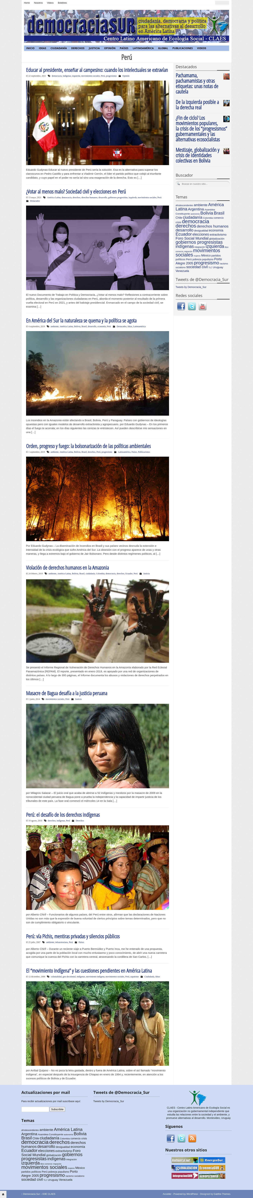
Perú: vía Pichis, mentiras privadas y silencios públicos (73, 936)
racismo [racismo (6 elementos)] (224, 263)
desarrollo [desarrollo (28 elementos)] (184, 230)
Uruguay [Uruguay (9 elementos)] (218, 267)
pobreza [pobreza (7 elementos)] (196, 259)
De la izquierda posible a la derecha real (197, 104)
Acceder (167, 1194)
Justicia (94, 48)
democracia (57, 76)
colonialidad (56, 976)
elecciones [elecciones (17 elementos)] (200, 234)
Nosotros (38, 3)
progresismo (111, 76)
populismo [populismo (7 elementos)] (207, 259)
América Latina (54, 197)
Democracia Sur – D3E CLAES (38, 1194)
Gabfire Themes (222, 1194)
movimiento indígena (95, 976)
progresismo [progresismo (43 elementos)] (206, 262)
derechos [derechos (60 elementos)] (186, 226)
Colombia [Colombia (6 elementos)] (208, 218)
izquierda (76, 76)
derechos (76, 197)
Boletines (62, 3)
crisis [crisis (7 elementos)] (178, 222)
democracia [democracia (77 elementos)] (195, 221)
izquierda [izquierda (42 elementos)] (215, 246)
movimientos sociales (90, 76)
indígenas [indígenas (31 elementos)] (185, 246)
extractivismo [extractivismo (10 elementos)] (218, 234)
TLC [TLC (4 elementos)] (210, 267)
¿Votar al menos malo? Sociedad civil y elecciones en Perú (76, 191)
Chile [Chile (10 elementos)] (179, 217)
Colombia (100, 573)
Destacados (35, 201)
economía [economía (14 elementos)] (216, 230)
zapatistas (134, 976)
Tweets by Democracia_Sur (191, 287)
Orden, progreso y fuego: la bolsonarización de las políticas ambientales (88, 446)
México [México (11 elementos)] (206, 255)
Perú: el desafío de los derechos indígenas (63, 814)
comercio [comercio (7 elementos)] (219, 218)
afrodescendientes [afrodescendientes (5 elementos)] (184, 205)
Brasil (84, 326)
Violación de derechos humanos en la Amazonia (67, 567)
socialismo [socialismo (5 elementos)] (181, 267)
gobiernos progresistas (118, 197)
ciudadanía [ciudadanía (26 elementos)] (192, 217)
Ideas (42, 48)
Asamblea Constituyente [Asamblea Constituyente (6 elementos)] (50, 1134)
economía (101, 326)
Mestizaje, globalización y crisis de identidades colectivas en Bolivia (197, 155)
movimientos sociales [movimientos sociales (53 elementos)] (198, 253)
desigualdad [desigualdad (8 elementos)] (201, 230)
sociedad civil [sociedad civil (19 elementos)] (197, 267)
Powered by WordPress (186, 1194)
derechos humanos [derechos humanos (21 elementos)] (213, 226)
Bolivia (77, 326)
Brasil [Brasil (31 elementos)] (219, 213)
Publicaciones (182, 48)
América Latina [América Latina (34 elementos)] (68, 1129)
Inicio (30, 48)
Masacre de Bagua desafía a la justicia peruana (66, 693)
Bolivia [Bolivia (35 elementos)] (206, 213)
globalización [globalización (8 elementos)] (216, 238)
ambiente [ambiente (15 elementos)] (201, 205)
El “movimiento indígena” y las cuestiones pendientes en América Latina (89, 970)
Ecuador (129, 573)
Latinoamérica (143, 48)
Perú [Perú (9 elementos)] (189, 259)
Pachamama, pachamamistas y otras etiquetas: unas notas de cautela (197, 83)
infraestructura (61, 942)
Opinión (109, 48)
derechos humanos (89, 197)
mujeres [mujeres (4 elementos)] (197, 256)
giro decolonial (69, 976)
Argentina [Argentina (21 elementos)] (196, 209)
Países (124, 48)
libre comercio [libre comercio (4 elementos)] (46, 1164)
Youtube (202, 306)
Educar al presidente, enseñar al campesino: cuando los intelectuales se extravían (97, 70)
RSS (192, 1138)
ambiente (55, 326)
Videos (50, 3)
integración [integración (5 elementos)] (200, 247)
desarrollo (103, 197)
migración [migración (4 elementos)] (188, 251)
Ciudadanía (59, 48)
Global (163, 48)
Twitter (192, 306)
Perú (103, 76)
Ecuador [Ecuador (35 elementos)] (184, 234)
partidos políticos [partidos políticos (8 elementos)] (31, 1171)
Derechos (78, 48)
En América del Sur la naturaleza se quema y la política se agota (81, 320)
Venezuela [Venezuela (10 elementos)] (182, 270)
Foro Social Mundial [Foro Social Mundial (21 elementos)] (192, 238)
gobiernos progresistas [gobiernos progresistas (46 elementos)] (199, 242)
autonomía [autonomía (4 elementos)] (195, 214)
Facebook (181, 306)
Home (27, 3)
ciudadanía (90, 573)
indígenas (67, 76)
